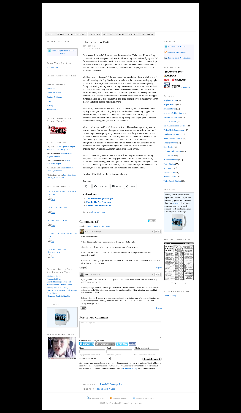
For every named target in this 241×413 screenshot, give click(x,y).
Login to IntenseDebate (86, 344)
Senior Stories (169, 172)
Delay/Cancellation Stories (175, 126)
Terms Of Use (52, 110)
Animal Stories (170, 109)
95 (51, 242)
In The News (117, 34)
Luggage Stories (170, 143)
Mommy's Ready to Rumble (58, 296)
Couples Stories (170, 121)
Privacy (50, 105)
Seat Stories (168, 168)
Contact (133, 34)
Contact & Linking (54, 97)
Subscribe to (95, 358)
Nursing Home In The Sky (58, 287)
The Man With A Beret (105, 389)
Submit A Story (77, 34)
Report (159, 267)
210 (51, 200)
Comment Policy (130, 368)
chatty (93, 212)
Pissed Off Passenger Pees (111, 384)
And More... (186, 87)
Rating (95, 226)
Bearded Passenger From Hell (59, 282)
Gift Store (147, 34)
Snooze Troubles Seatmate (98, 205)
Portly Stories (169, 164)
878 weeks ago (96, 231)
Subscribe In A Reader (176, 52)
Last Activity (104, 226)
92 (51, 258)
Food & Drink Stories (172, 134)
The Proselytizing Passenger (99, 199)
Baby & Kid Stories (172, 117)
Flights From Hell (120, 19)
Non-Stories (168, 147)
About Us (94, 34)
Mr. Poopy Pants (53, 276)
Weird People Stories (172, 181)
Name (81, 348)
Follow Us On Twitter (176, 46)
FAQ (105, 34)
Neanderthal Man (58, 220)
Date (89, 226)
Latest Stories (56, 34)
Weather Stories (170, 177)
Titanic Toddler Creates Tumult (60, 284)
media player (101, 212)
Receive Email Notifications (179, 58)
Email (108, 348)
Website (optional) (141, 348)
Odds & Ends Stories (172, 151)
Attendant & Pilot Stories (174, 113)
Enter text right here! (120, 329)
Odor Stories (169, 155)
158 (51, 213)
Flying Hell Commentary (174, 130)
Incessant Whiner (58, 207)
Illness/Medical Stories (173, 138)
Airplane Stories (170, 100)
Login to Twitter (122, 344)
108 (51, 226)
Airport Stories (170, 104)
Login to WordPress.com (105, 344)
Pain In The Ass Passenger (98, 202)
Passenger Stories (93, 49)
